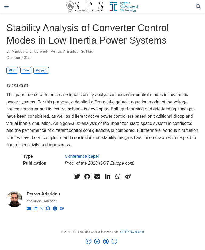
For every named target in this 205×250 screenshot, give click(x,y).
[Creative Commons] (102, 242)
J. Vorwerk (39, 51)
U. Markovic (16, 51)
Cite (26, 70)
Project (41, 70)
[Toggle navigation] (6, 6)
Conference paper (82, 156)
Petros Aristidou (64, 51)
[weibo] (128, 176)
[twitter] (77, 176)
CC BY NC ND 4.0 (132, 231)
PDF (12, 70)
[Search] (198, 7)
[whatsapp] (118, 176)
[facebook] (87, 176)
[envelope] (97, 176)
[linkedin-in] (108, 176)
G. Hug (87, 51)
